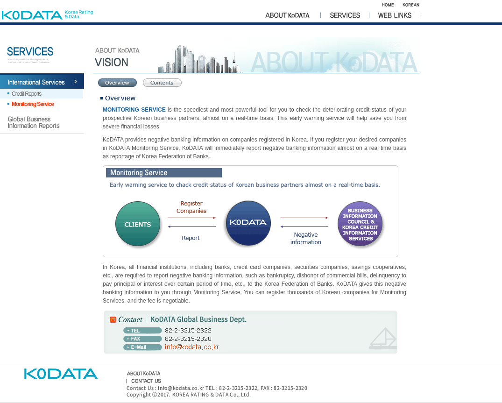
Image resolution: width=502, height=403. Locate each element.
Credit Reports (26, 94)
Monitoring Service (33, 104)
